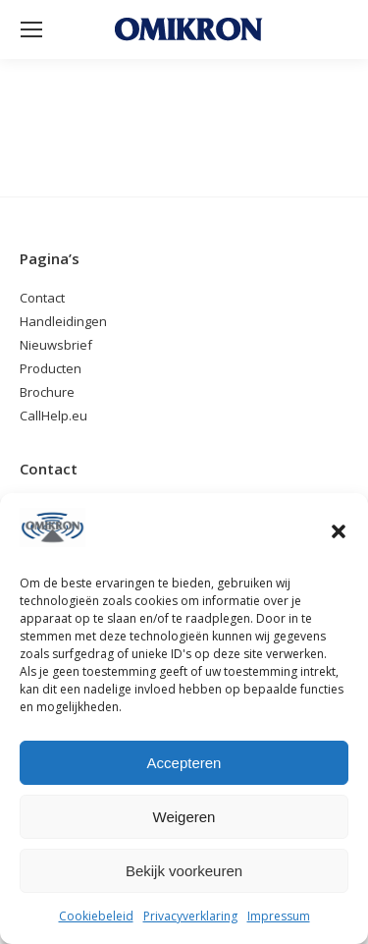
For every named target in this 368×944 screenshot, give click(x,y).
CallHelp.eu (53, 415)
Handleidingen (63, 321)
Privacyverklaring (190, 916)
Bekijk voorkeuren (184, 870)
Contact (42, 297)
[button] (338, 531)
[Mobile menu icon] (31, 29)
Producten (50, 368)
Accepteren (184, 762)
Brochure (47, 392)
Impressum (278, 916)
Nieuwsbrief (56, 345)
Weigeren (184, 816)
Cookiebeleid (96, 916)
